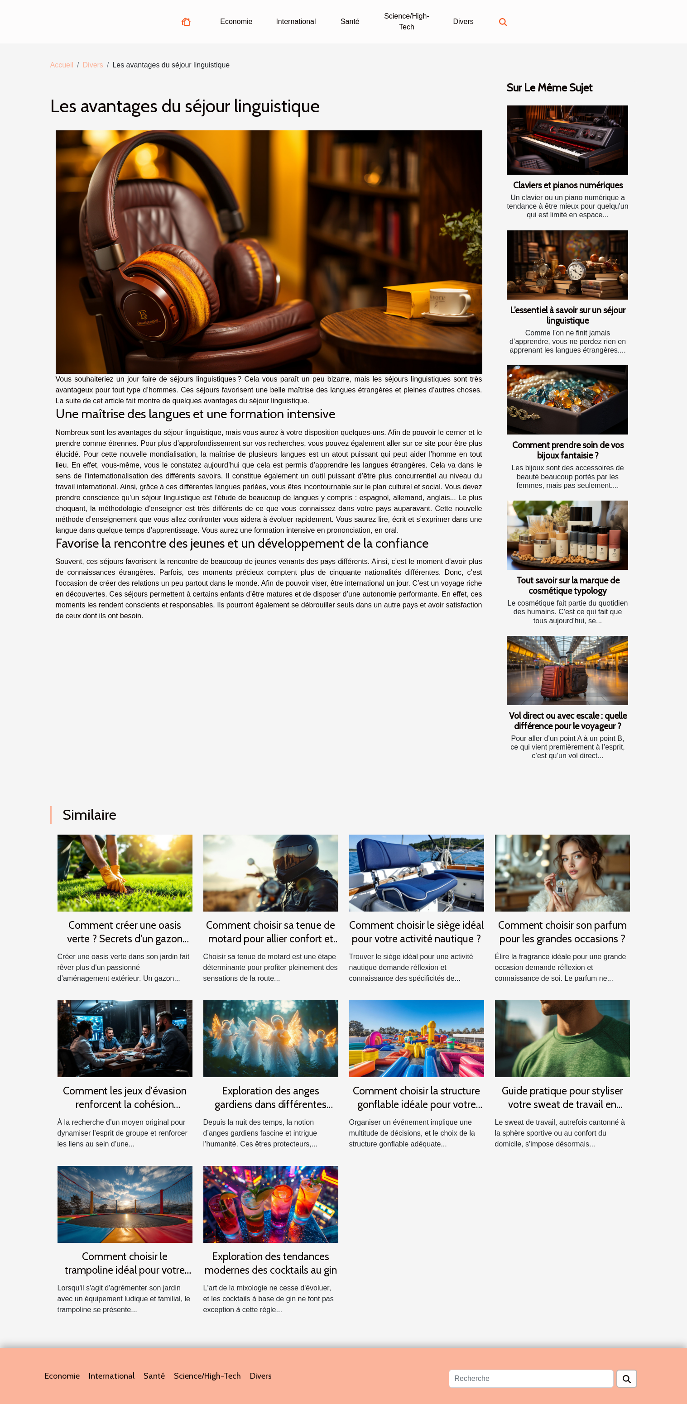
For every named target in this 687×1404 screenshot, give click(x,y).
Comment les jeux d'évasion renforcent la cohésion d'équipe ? (125, 1104)
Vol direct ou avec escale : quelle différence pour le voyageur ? (568, 720)
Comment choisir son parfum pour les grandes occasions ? (562, 932)
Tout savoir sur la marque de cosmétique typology (568, 585)
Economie (236, 21)
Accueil (62, 65)
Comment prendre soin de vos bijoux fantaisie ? (568, 450)
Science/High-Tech (406, 21)
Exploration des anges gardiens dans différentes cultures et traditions (271, 1104)
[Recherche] (531, 1379)
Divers (463, 21)
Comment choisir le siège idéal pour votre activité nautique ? (416, 932)
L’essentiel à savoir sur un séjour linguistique (567, 315)
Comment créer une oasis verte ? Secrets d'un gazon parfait (125, 939)
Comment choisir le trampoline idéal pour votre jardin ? (125, 1270)
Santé (350, 21)
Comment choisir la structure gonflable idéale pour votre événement (416, 1104)
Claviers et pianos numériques (568, 185)
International (296, 21)
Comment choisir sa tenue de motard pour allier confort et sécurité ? (270, 939)
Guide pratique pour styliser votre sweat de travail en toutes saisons (562, 1104)
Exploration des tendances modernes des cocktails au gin (271, 1263)
